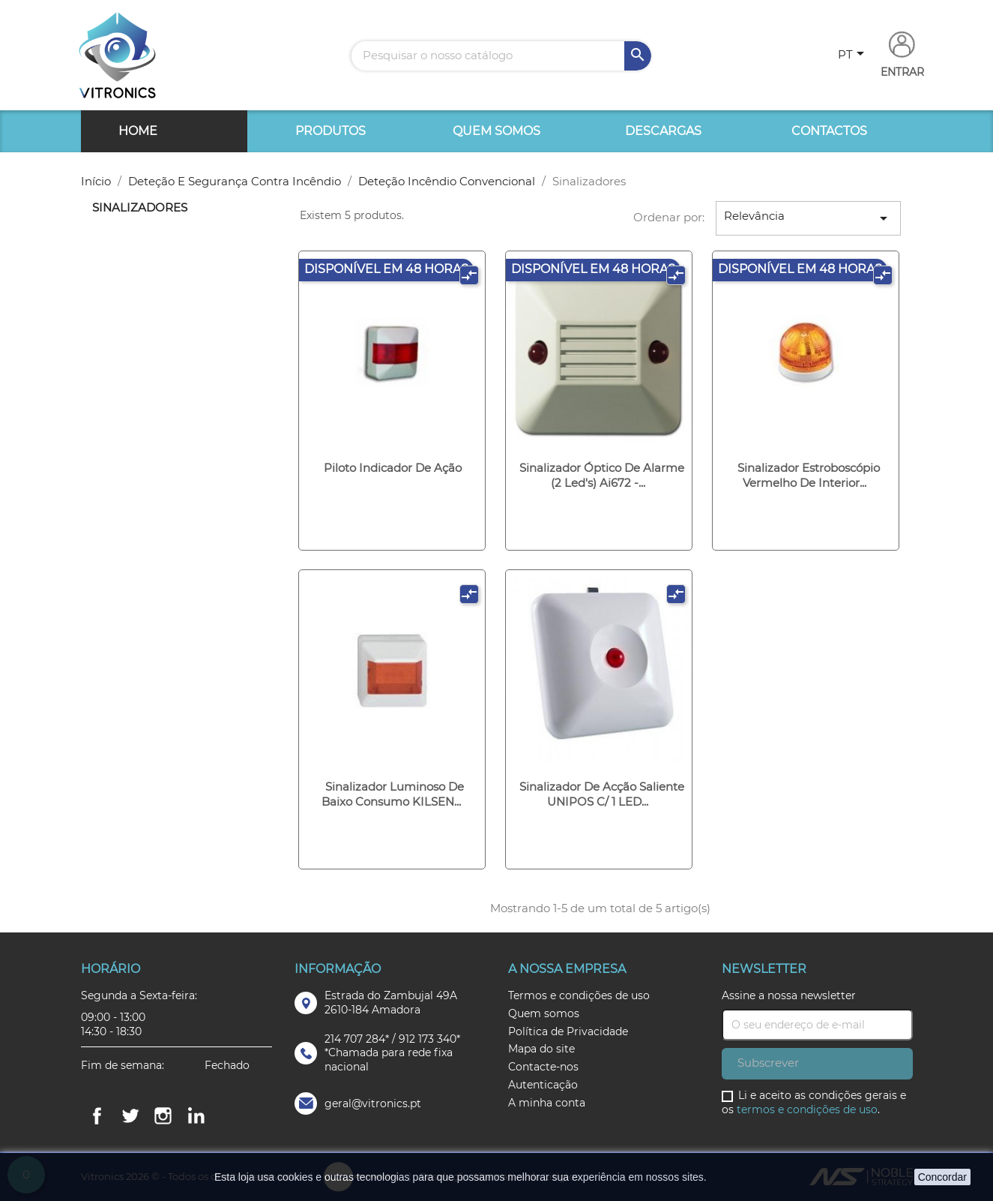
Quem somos (496, 131)
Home (137, 131)
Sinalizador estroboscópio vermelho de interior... (808, 475)
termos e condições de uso (807, 1109)
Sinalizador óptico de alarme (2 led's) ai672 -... (601, 475)
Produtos (330, 131)
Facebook (97, 1115)
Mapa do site (541, 1048)
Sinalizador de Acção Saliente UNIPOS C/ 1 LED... (601, 794)
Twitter (130, 1115)
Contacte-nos (543, 1066)
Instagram (163, 1115)
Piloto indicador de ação (393, 468)
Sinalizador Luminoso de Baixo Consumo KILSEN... (393, 794)
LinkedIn (196, 1115)
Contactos (829, 131)
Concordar (942, 1177)
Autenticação (543, 1084)
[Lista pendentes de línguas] (853, 56)
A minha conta (546, 1102)
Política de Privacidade (568, 1031)
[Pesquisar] (501, 56)
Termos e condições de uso (579, 995)
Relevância (808, 218)
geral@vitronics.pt (373, 1103)
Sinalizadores (139, 207)
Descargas (663, 131)
